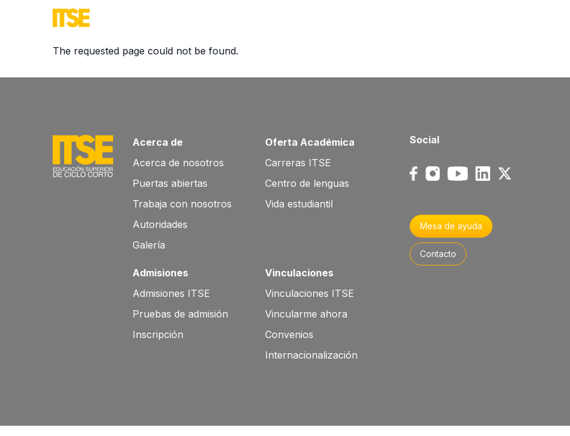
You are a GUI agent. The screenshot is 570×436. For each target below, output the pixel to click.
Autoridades (160, 224)
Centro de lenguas (307, 183)
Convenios (289, 334)
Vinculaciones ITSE (309, 293)
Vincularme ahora (306, 314)
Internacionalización (311, 355)
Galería (149, 245)
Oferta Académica (310, 142)
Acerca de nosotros (178, 163)
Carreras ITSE (298, 163)
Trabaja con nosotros (182, 204)
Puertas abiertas (170, 183)
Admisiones (160, 273)
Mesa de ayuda (451, 226)
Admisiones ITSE (171, 293)
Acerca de (158, 142)
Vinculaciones (299, 273)
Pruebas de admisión (180, 314)
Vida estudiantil (299, 204)
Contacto (438, 254)
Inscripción (158, 334)
